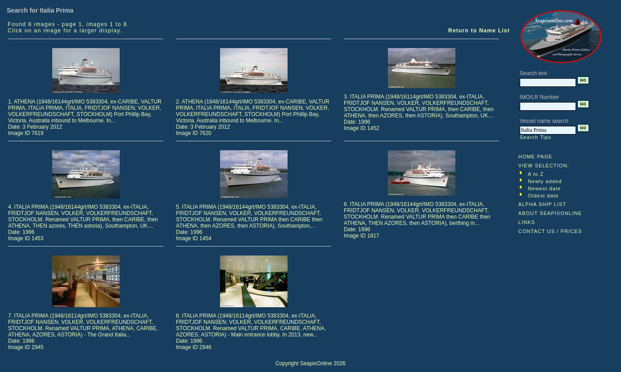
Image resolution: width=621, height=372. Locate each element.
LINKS (526, 222)
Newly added (545, 181)
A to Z (536, 174)
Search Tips (535, 137)
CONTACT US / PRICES (550, 231)
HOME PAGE (535, 156)
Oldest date (543, 195)
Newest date (544, 188)
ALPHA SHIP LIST (542, 204)
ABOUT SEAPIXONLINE (550, 213)
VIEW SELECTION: (543, 165)
